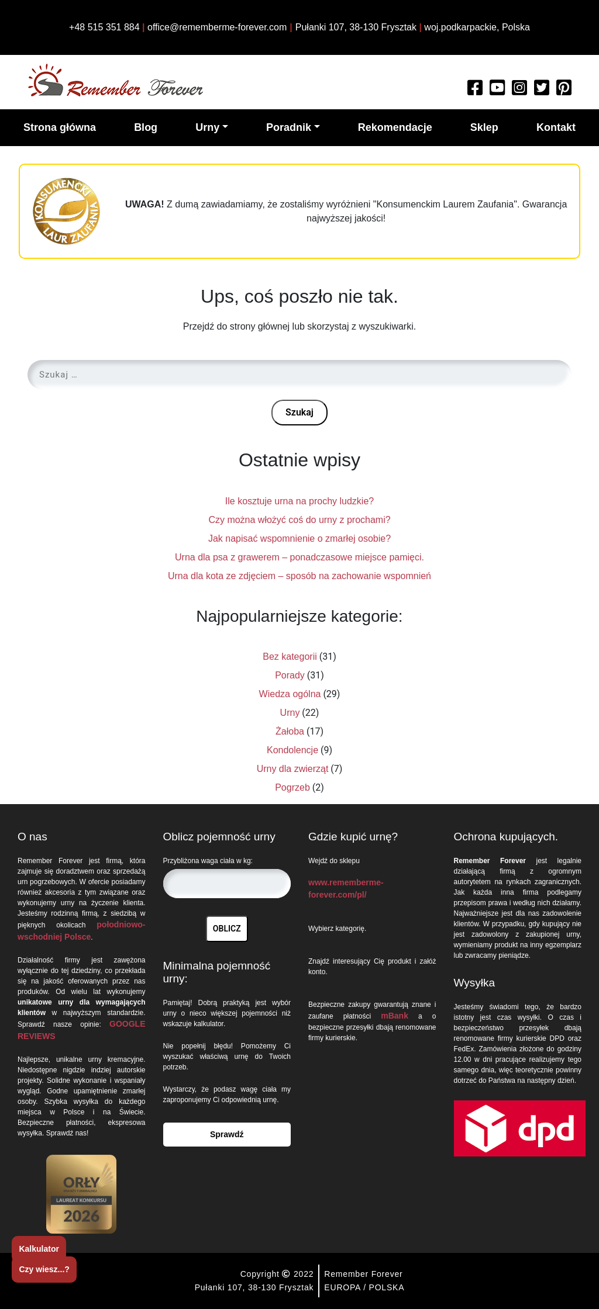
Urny (290, 713)
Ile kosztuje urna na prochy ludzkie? (299, 501)
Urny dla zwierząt (293, 769)
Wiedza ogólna (290, 694)
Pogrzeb (292, 787)
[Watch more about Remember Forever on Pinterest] (564, 91)
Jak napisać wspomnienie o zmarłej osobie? (299, 538)
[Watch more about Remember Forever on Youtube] (497, 91)
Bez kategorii (290, 657)
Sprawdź (227, 1134)
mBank (394, 1015)
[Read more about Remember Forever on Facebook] (475, 91)
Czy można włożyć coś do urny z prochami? (299, 520)
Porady (290, 675)
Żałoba (290, 731)
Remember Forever (363, 1274)
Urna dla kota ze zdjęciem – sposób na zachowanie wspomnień (299, 576)
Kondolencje (292, 750)
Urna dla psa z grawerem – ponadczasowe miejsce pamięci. (299, 557)
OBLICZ (227, 928)
